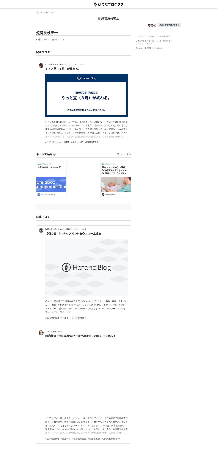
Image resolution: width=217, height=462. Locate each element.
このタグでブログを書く (169, 25)
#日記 (48, 142)
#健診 (66, 142)
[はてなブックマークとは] (54, 154)
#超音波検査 (77, 142)
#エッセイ (57, 142)
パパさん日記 (50, 332)
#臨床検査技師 (52, 318)
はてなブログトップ (144, 44)
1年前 (82, 64)
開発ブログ (167, 41)
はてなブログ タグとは (145, 41)
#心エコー (66, 318)
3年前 (84, 229)
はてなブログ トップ (46, 12)
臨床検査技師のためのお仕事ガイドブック (62, 229)
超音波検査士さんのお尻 (49, 167)
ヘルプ (158, 41)
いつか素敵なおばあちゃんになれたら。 (61, 64)
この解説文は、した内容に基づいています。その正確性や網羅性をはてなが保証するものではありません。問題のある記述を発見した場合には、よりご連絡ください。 (50, 40)
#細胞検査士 (94, 438)
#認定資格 (66, 438)
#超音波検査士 (92, 142)
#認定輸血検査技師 (111, 438)
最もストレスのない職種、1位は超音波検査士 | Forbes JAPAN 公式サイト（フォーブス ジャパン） (115, 170)
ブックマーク (44, 163)
